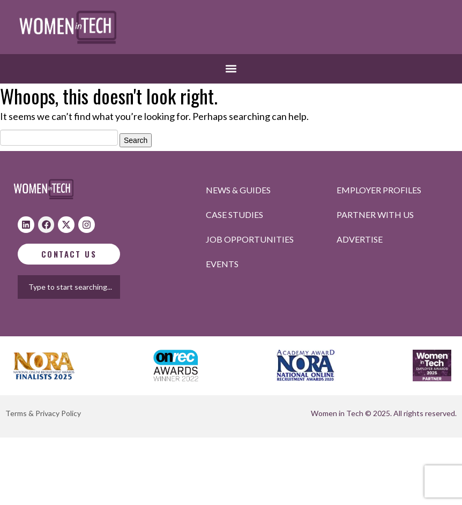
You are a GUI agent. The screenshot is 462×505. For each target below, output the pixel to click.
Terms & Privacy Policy (43, 413)
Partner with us (375, 214)
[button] (231, 69)
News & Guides (238, 190)
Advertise (360, 239)
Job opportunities (250, 239)
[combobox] (78, 287)
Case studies (234, 214)
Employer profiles (379, 190)
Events (222, 264)
